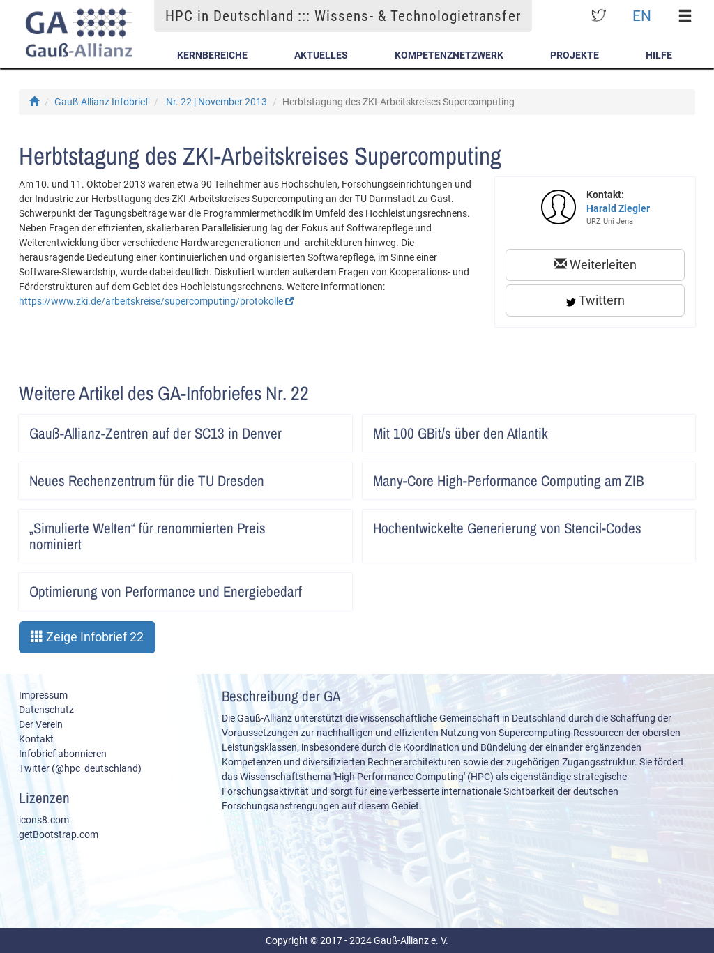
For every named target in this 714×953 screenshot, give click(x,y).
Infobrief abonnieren (63, 753)
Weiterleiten (595, 264)
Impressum (43, 695)
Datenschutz (46, 709)
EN (641, 16)
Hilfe (659, 55)
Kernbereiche (212, 55)
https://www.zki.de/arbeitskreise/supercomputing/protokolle (156, 301)
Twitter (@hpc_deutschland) (80, 768)
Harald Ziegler (618, 208)
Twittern (595, 300)
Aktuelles (321, 55)
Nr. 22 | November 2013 (216, 101)
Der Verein (41, 724)
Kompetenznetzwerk (449, 55)
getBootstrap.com (58, 834)
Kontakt (36, 739)
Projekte (574, 55)
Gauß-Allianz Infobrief (101, 101)
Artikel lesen (332, 428)
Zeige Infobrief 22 (87, 637)
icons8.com (44, 819)
